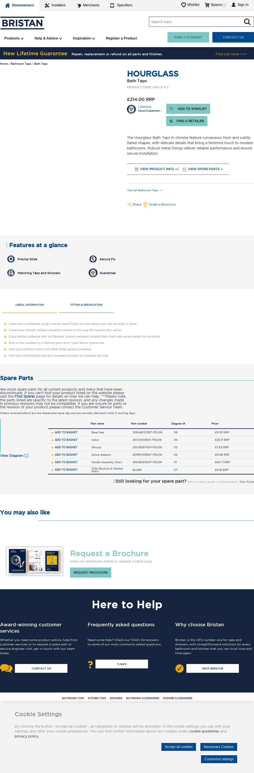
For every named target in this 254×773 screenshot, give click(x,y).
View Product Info (157, 169)
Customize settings (219, 759)
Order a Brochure (162, 204)
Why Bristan (212, 668)
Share (136, 204)
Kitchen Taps (97, 698)
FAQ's (121, 664)
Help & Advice (48, 38)
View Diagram (11, 455)
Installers (55, 5)
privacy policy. (27, 736)
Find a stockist (188, 37)
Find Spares (24, 396)
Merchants (88, 5)
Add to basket (66, 432)
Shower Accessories (177, 698)
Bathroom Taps (73, 698)
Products (14, 38)
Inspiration (84, 38)
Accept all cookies (178, 747)
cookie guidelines (204, 731)
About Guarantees (149, 111)
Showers (116, 698)
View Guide (246, 481)
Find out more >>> (231, 54)
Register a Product (121, 38)
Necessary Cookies (218, 747)
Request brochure (91, 572)
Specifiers (121, 5)
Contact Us (233, 37)
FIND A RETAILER (187, 121)
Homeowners (19, 5)
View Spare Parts (203, 169)
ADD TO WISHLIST (188, 109)
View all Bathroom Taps (142, 190)
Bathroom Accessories (142, 698)
